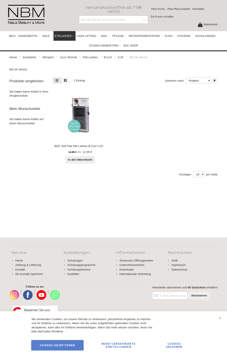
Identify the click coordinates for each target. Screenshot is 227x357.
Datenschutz (179, 269)
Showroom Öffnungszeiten (136, 260)
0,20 (121, 57)
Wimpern (48, 57)
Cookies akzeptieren (57, 345)
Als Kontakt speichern (29, 274)
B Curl (108, 57)
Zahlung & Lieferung (28, 265)
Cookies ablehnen (174, 345)
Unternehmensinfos (131, 265)
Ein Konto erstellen (162, 16)
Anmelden (198, 9)
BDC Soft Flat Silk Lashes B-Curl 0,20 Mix (81, 146)
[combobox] (113, 19)
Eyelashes (30, 57)
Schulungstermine (78, 269)
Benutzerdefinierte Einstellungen (119, 345)
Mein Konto (158, 9)
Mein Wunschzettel (179, 9)
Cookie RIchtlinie (52, 331)
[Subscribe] (199, 295)
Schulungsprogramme (81, 265)
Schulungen (74, 260)
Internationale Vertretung (135, 274)
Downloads (126, 269)
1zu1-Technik (69, 57)
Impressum (178, 265)
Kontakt (20, 269)
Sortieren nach (174, 80)
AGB (174, 260)
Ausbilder (73, 274)
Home (13, 57)
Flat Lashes (91, 57)
